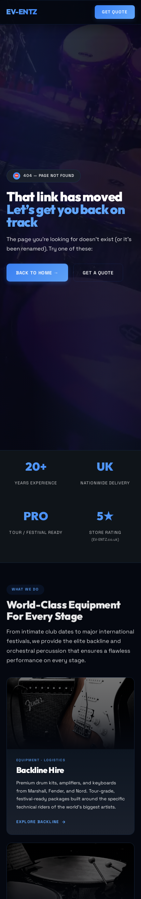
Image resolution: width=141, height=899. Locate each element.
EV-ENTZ (21, 11)
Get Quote (114, 12)
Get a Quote (98, 274)
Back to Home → (37, 274)
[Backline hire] (70, 756)
